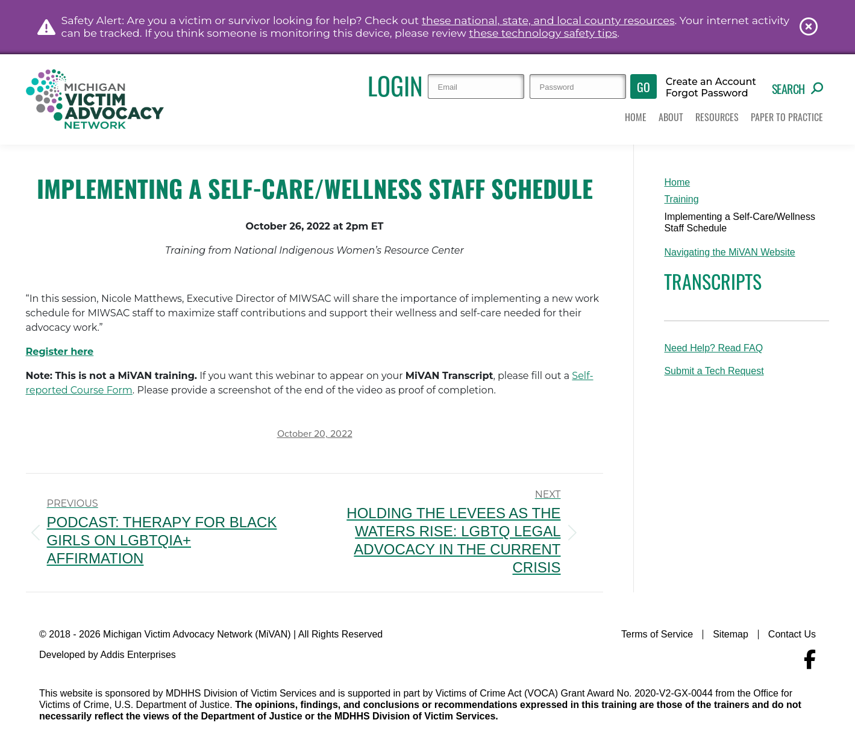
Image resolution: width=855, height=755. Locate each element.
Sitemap (730, 634)
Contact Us (792, 634)
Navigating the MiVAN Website (729, 252)
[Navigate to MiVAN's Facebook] (810, 660)
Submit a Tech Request (713, 371)
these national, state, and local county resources (548, 20)
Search (797, 89)
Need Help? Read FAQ (713, 348)
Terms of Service (657, 634)
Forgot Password (707, 93)
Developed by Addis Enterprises (107, 655)
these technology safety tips (543, 33)
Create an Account (711, 82)
